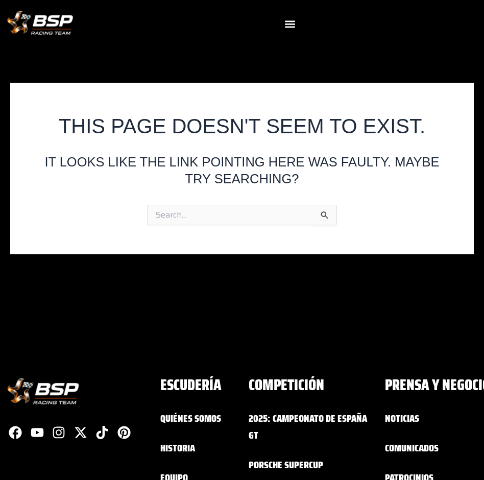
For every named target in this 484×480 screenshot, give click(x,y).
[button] (289, 24)
